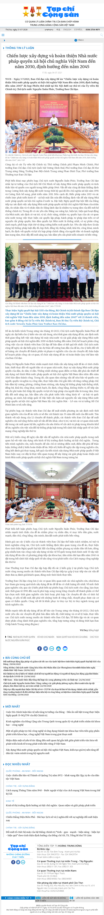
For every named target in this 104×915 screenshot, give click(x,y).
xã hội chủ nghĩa (45, 637)
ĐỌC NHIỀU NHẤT (17, 764)
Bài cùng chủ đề (17, 658)
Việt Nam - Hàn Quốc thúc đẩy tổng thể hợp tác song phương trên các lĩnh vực (40, 680)
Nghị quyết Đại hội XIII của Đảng (72, 637)
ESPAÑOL (78, 29)
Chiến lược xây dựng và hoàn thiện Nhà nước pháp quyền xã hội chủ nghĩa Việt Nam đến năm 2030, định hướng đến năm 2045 (52, 61)
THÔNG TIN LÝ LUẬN (18, 48)
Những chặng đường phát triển (18, 855)
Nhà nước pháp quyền (24, 637)
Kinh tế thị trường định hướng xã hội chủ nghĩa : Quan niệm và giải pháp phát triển (50, 805)
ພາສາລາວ (49, 29)
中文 (58, 29)
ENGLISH (67, 29)
